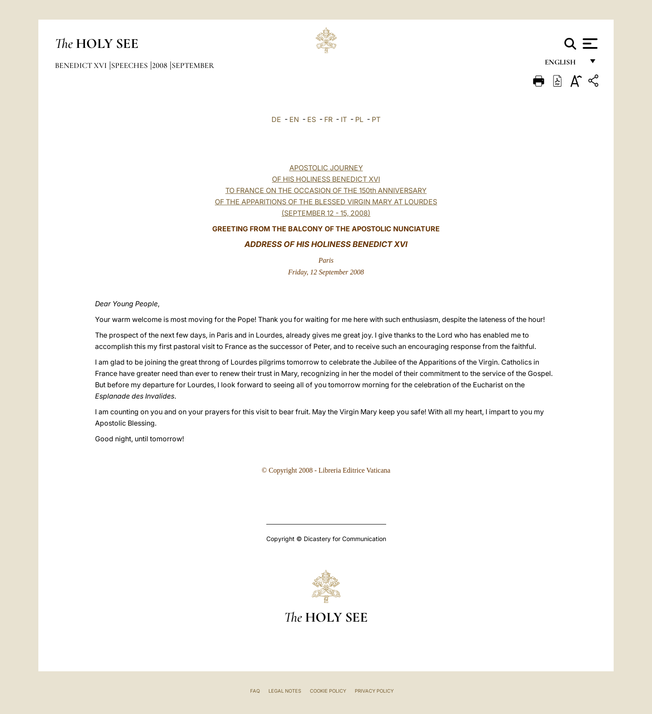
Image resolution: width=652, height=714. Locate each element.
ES (311, 119)
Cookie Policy (328, 691)
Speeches (130, 65)
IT (344, 119)
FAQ (255, 691)
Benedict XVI (82, 65)
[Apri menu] (589, 43)
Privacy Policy (374, 691)
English (564, 64)
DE (276, 119)
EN (294, 119)
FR (328, 119)
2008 (160, 65)
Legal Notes (284, 691)
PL (359, 119)
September (193, 65)
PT (376, 119)
